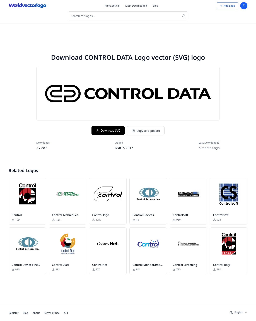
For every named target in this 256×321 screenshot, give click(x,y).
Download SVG (108, 130)
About (36, 313)
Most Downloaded (136, 5)
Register (13, 313)
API (66, 313)
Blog (155, 5)
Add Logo (227, 5)
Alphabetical (112, 5)
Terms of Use (52, 313)
